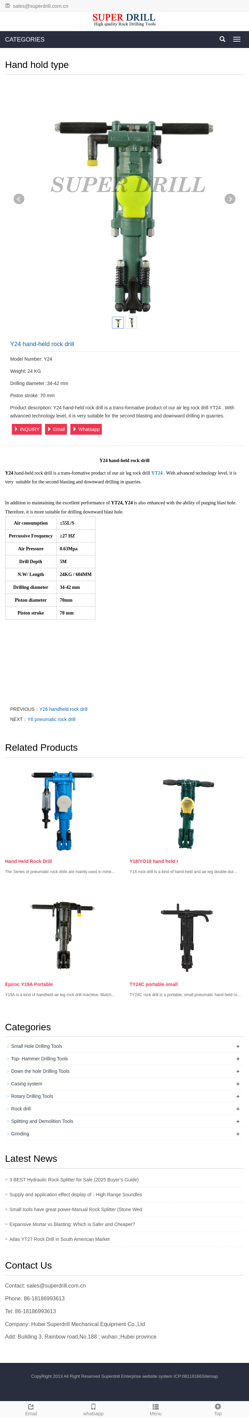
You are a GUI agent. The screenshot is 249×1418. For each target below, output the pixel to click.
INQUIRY (27, 429)
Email (56, 429)
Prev (19, 199)
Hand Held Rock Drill (28, 861)
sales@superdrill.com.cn (40, 6)
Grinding (20, 1133)
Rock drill (21, 1108)
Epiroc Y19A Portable (29, 984)
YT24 (156, 473)
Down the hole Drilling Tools (40, 1071)
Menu (155, 1408)
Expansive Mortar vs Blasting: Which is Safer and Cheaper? (72, 1224)
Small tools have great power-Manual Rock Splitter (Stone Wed (75, 1209)
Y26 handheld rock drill (63, 709)
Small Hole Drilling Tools (36, 1046)
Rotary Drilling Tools (32, 1096)
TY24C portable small (154, 984)
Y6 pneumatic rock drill (51, 719)
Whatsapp (86, 429)
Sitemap (210, 1376)
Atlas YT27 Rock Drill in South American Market (59, 1239)
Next (230, 199)
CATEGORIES (25, 39)
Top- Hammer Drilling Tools (39, 1058)
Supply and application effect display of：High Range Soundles (75, 1194)
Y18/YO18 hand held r (154, 861)
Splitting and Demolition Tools (42, 1121)
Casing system (26, 1083)
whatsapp (93, 1408)
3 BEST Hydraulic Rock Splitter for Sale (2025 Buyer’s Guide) (74, 1179)
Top (218, 1408)
